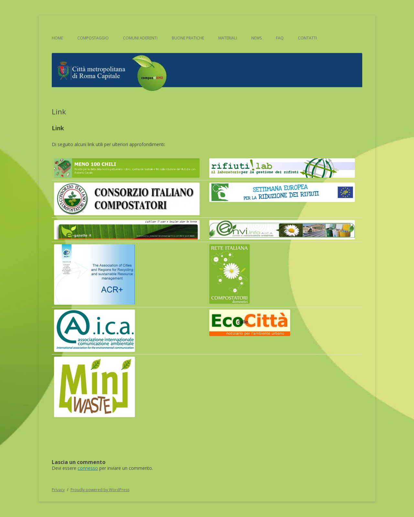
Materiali (227, 38)
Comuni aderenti (140, 38)
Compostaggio (93, 38)
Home (57, 38)
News (256, 38)
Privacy (58, 489)
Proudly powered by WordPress (100, 489)
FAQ (280, 38)
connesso (88, 468)
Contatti (307, 38)
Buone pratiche (188, 38)
